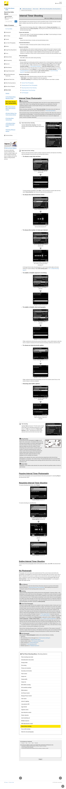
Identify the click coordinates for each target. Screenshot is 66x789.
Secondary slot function (26, 670)
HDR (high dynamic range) (27, 723)
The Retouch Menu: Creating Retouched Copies (10, 125)
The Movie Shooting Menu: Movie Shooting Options (10, 108)
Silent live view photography (27, 731)
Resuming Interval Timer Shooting (29, 87)
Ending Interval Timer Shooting (28, 90)
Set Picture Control (25, 693)
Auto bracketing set (25, 718)
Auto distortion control (26, 712)
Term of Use (12, 782)
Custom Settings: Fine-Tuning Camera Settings (11, 114)
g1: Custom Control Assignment (48, 618)
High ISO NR (24, 706)
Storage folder (24, 662)
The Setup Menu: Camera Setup (10, 119)
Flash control (24, 673)
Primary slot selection (26, 668)
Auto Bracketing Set (31, 644)
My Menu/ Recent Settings (10, 130)
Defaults (7, 93)
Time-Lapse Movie (45, 614)
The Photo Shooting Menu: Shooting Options (11, 102)
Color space (23, 698)
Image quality (24, 679)
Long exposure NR (25, 704)
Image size (23, 682)
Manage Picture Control (26, 695)
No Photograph (25, 92)
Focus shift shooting (25, 729)
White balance (24, 690)
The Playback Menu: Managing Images (11, 97)
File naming (23, 665)
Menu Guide (35, 8)
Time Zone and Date (50, 110)
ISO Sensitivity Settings (35, 66)
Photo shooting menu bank (27, 657)
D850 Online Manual (27, 8)
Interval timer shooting (26, 726)
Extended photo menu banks (27, 659)
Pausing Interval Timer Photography (29, 85)
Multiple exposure (25, 720)
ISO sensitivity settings (26, 687)
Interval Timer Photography (28, 82)
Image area (23, 676)
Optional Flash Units (35, 639)
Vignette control (24, 709)
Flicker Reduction (34, 642)
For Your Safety (9, 28)
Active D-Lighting (25, 701)
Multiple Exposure (34, 645)
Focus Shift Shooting (44, 615)
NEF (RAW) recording (26, 684)
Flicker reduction (25, 715)
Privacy (6, 782)
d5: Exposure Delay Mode (37, 641)
